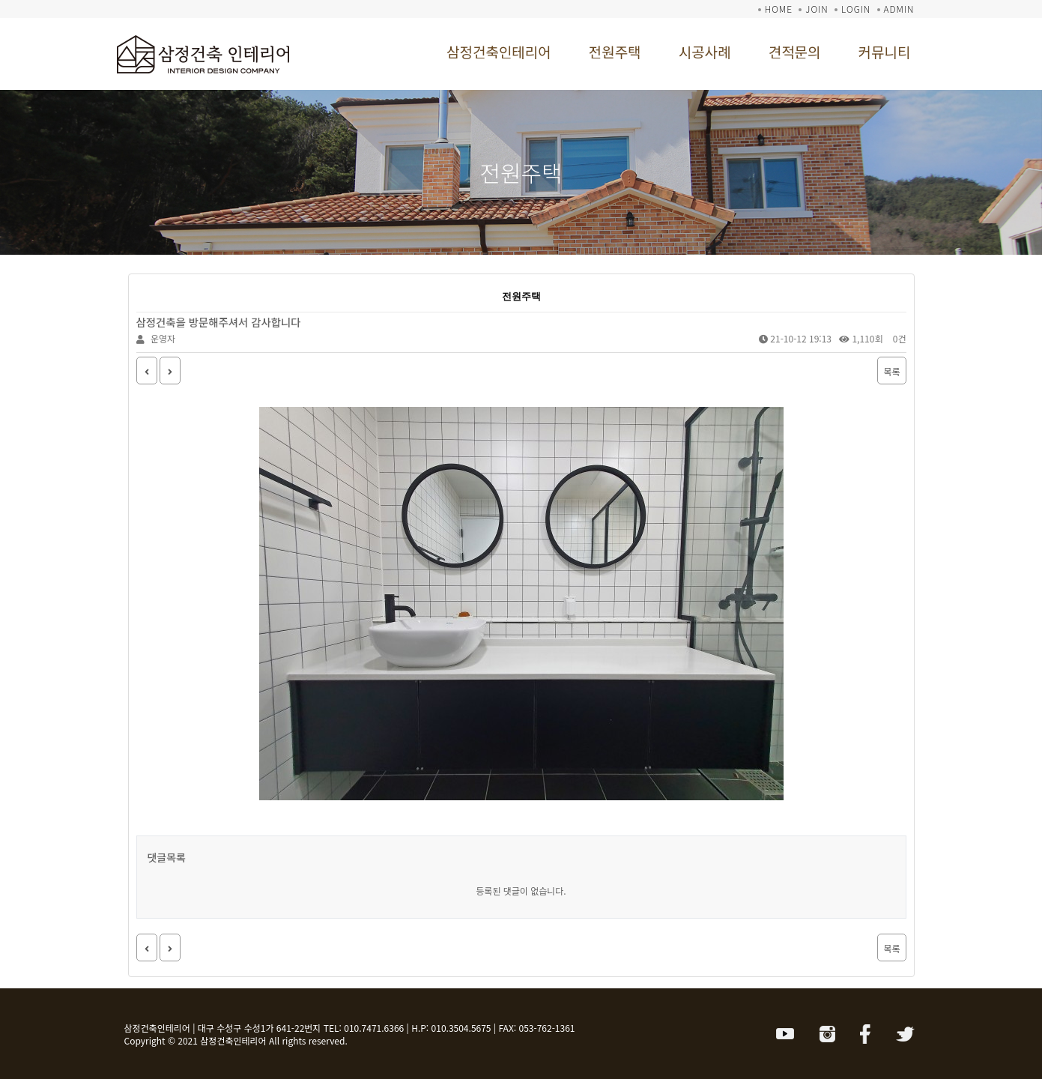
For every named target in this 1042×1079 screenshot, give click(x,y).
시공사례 (705, 51)
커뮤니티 (884, 51)
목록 (891, 371)
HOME (779, 8)
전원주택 (615, 51)
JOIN (816, 8)
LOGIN (855, 8)
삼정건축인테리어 (498, 51)
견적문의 (795, 51)
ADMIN (899, 8)
